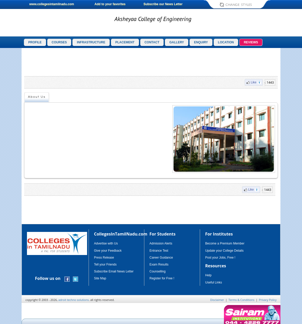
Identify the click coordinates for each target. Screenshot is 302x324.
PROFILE (35, 42)
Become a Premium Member (224, 243)
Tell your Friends (105, 264)
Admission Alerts (160, 243)
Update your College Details (224, 250)
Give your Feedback (107, 250)
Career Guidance (161, 257)
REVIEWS (251, 42)
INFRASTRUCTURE (91, 42)
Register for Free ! (161, 278)
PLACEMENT (125, 42)
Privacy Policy (268, 300)
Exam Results (158, 264)
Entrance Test (158, 250)
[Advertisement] (151, 62)
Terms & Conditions (241, 300)
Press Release (104, 257)
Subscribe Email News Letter (114, 271)
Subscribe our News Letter (163, 4)
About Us (37, 97)
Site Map (100, 278)
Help (208, 275)
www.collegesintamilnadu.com (51, 4)
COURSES (59, 42)
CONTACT (152, 42)
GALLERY (176, 42)
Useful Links (213, 282)
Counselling (157, 271)
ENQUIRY (201, 42)
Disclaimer (217, 300)
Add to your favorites (110, 4)
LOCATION (226, 42)
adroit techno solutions (73, 300)
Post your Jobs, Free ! (220, 257)
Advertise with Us (106, 243)
